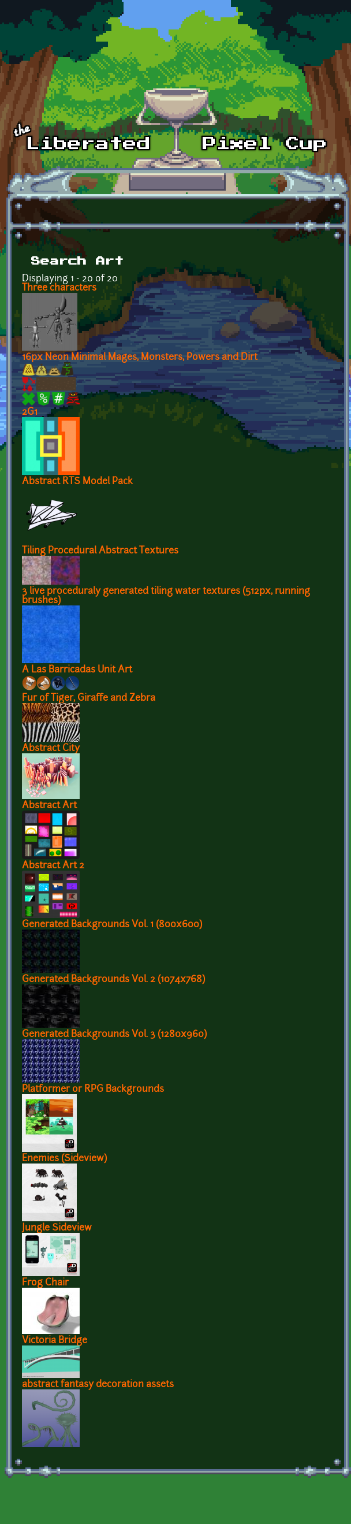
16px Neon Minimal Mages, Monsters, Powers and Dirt (139, 357)
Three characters (59, 288)
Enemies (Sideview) (64, 1159)
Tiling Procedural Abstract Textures (100, 551)
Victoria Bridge (54, 1340)
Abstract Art (49, 806)
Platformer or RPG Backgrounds (93, 1089)
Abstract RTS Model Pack (77, 481)
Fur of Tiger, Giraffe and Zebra (88, 698)
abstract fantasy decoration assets (98, 1384)
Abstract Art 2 (53, 866)
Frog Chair (45, 1283)
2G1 (30, 412)
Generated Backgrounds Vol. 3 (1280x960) (114, 1034)
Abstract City (51, 748)
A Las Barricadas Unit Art (77, 670)
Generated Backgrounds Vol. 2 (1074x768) (113, 979)
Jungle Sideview (57, 1228)
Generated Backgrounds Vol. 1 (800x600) (112, 925)
